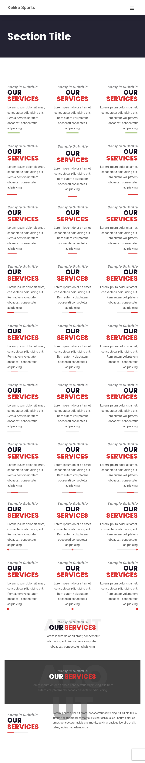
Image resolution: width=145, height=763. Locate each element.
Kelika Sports (21, 7)
